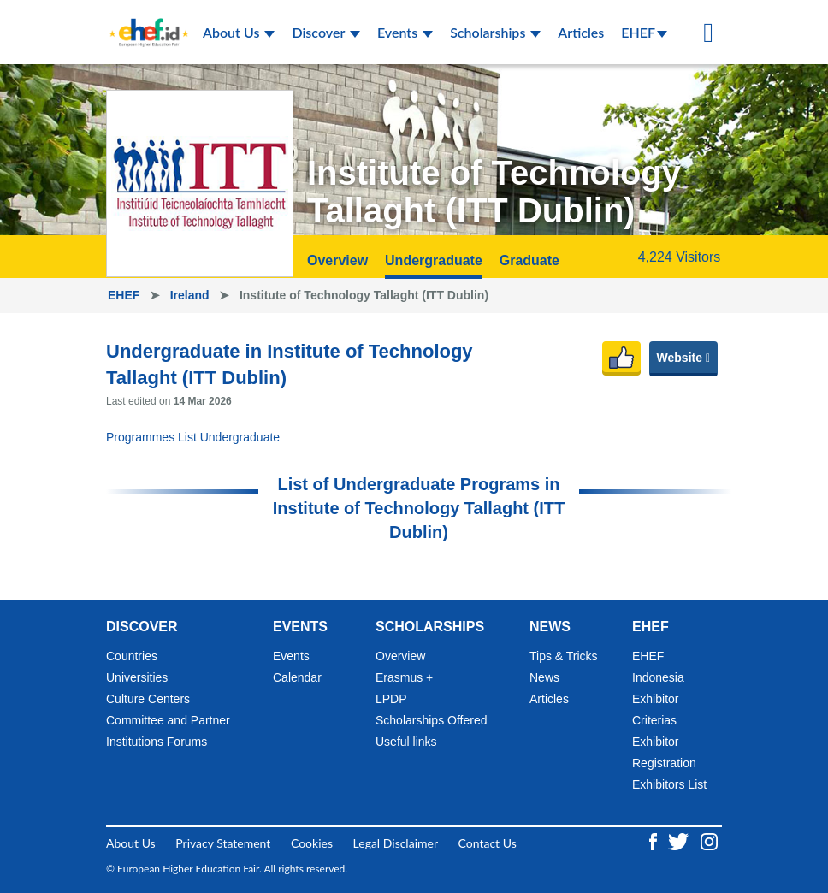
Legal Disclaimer (395, 843)
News (544, 677)
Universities (137, 677)
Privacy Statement (222, 843)
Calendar (297, 677)
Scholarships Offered (431, 720)
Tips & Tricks (563, 656)
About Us (239, 32)
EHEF (644, 32)
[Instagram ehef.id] (709, 839)
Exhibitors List (669, 784)
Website (683, 357)
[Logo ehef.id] (143, 21)
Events (405, 32)
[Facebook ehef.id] (655, 839)
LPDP (391, 699)
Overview (337, 260)
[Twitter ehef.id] (680, 839)
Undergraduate (433, 260)
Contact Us (487, 843)
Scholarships (495, 32)
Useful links (406, 741)
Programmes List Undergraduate (193, 437)
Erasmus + (404, 677)
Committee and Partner (168, 720)
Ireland (191, 295)
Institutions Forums (156, 741)
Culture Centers (148, 699)
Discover (326, 32)
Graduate (529, 260)
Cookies (312, 843)
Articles (581, 32)
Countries (131, 656)
